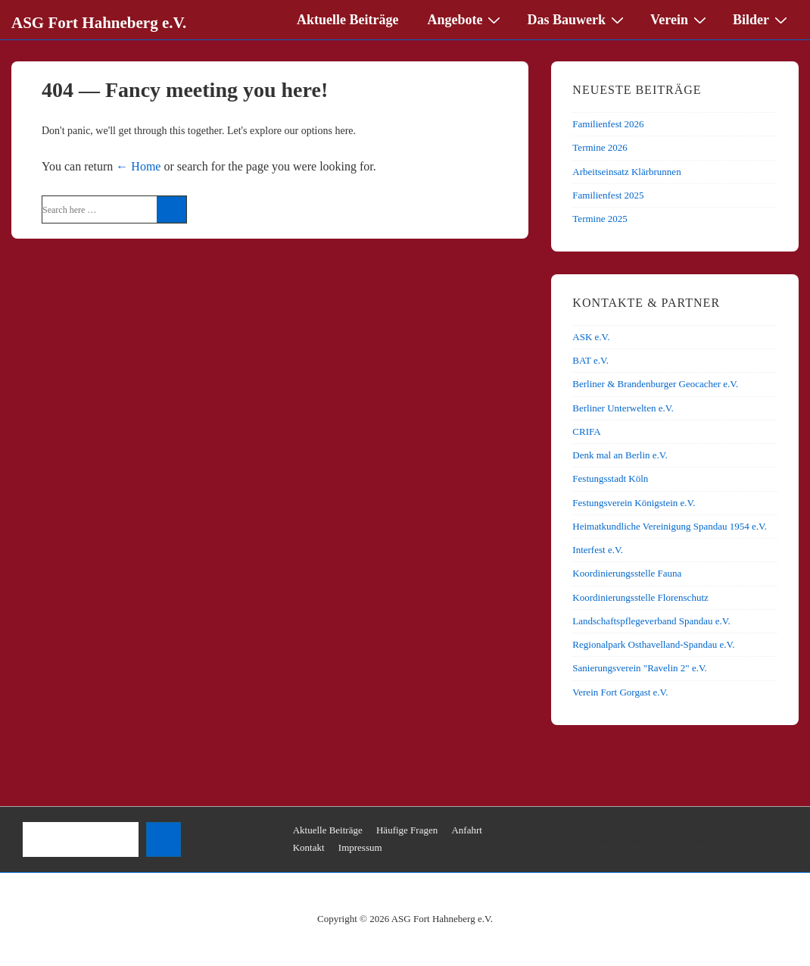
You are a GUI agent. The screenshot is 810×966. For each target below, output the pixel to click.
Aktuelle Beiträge (347, 19)
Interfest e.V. (597, 549)
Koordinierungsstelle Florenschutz (640, 597)
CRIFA (586, 431)
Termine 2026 (599, 147)
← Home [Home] (138, 166)
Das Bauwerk (577, 19)
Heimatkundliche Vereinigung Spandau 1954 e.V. (669, 526)
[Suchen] (163, 839)
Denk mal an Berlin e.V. (619, 455)
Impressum (360, 847)
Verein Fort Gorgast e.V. (620, 692)
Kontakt (309, 847)
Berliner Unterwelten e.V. (622, 408)
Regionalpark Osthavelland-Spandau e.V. (653, 644)
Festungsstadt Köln (610, 478)
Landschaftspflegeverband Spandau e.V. (651, 621)
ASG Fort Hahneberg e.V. (98, 23)
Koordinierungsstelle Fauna (626, 573)
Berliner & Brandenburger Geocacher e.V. (655, 383)
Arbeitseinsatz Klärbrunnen (626, 171)
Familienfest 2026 (607, 124)
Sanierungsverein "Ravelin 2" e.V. (639, 668)
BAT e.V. (590, 360)
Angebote (465, 19)
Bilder (762, 19)
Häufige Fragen (407, 830)
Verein (680, 19)
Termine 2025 (599, 218)
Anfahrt (466, 830)
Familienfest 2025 (607, 195)
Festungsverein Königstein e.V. (633, 502)
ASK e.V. (590, 336)
